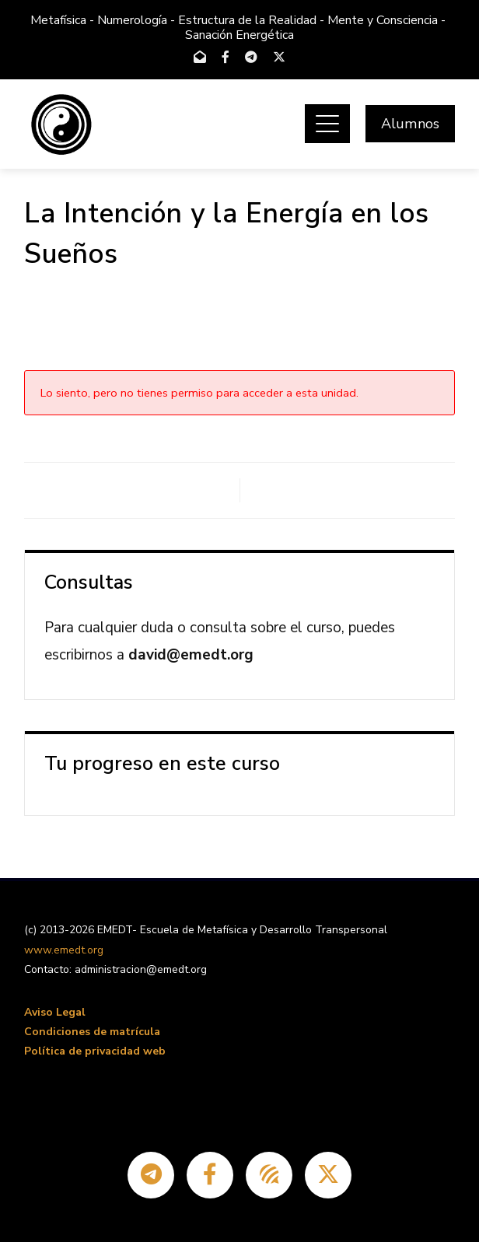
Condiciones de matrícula (92, 1031)
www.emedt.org (63, 950)
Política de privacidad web (95, 1051)
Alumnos (410, 123)
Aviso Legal (55, 1012)
